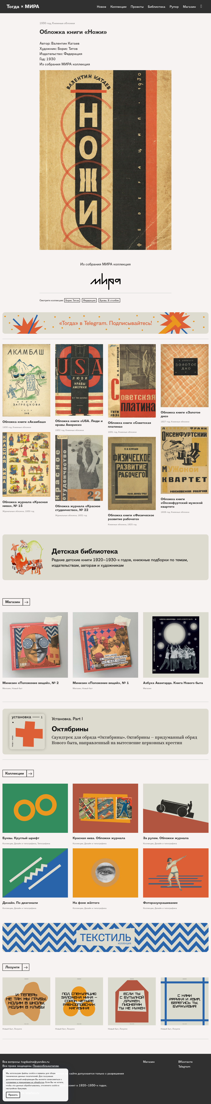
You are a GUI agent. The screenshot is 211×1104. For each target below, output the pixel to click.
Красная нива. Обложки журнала (99, 839)
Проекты (137, 6)
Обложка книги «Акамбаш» (24, 422)
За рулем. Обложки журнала (166, 839)
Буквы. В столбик (110, 300)
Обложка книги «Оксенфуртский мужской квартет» (182, 503)
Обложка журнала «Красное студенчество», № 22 (77, 508)
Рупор (174, 6)
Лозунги (18, 1030)
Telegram (184, 1066)
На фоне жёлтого (86, 903)
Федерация (90, 300)
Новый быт (17, 689)
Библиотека (156, 6)
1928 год (165, 512)
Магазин (189, 6)
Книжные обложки (63, 23)
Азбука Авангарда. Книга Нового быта (173, 683)
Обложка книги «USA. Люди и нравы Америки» (79, 423)
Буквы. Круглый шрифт (20, 839)
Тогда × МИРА (24, 6)
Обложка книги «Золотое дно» (180, 414)
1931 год (112, 432)
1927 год (165, 422)
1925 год (131, 524)
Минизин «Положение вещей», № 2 (30, 683)
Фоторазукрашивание (160, 903)
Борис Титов (72, 300)
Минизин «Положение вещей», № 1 (101, 683)
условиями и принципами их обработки (25, 1082)
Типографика (43, 844)
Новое (101, 6)
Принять (13, 1094)
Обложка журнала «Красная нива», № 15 (25, 504)
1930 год (45, 23)
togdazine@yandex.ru (35, 1062)
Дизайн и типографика (25, 844)
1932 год (59, 430)
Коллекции (118, 6)
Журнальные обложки (13, 511)
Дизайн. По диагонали (20, 903)
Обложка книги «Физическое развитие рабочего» (131, 517)
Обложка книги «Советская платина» (129, 425)
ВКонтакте (185, 1062)
